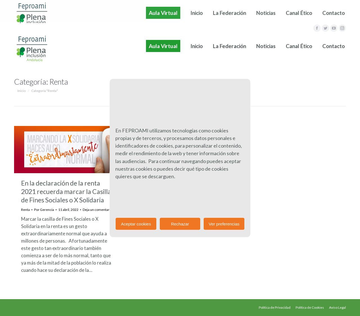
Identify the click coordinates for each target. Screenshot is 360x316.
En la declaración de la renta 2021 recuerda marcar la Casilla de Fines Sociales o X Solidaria (66, 191)
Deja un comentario (97, 209)
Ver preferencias (224, 223)
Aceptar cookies (136, 223)
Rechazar (180, 223)
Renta (25, 209)
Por (44, 209)
